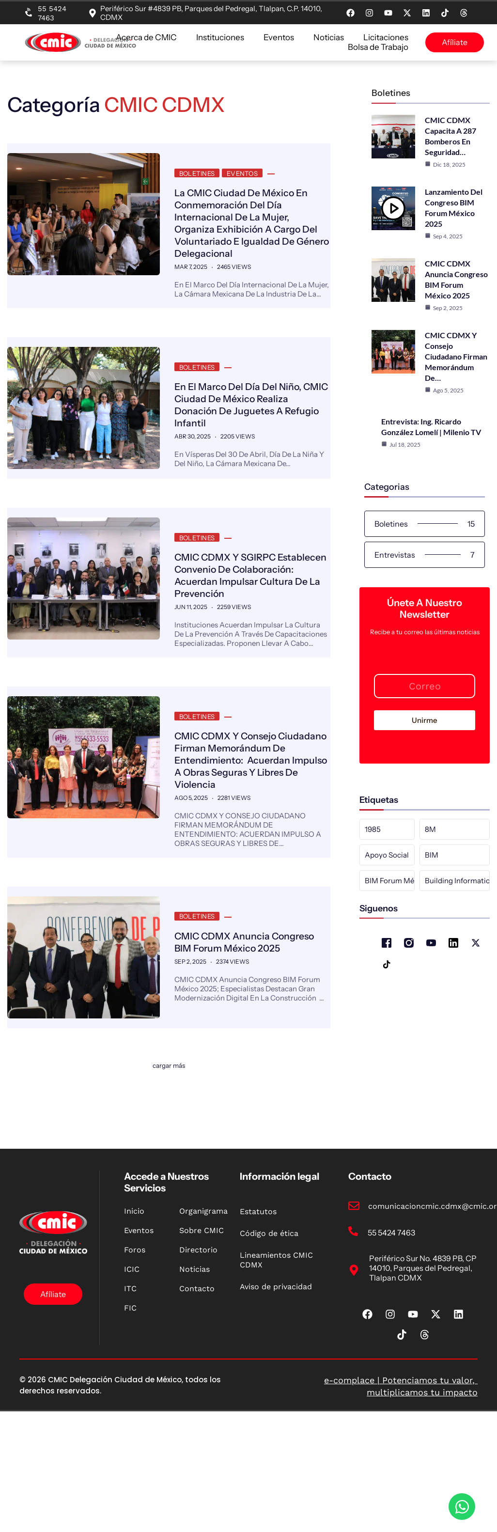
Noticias (328, 37)
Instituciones (220, 37)
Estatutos (258, 1255)
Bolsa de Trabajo (378, 47)
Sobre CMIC (201, 1274)
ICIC (132, 1312)
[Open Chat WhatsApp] (462, 1506)
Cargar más (169, 1103)
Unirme (424, 719)
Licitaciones (385, 37)
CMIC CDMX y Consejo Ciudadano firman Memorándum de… (456, 355)
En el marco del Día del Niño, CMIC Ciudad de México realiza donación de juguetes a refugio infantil (251, 401)
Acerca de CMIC (146, 37)
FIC (130, 1351)
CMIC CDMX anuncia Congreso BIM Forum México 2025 (249, 970)
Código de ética (269, 1277)
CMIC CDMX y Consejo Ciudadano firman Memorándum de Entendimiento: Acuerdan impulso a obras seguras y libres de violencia (237, 783)
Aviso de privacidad (276, 1330)
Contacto (197, 1332)
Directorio (198, 1293)
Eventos (279, 37)
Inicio (134, 1254)
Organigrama (203, 1254)
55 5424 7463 (52, 13)
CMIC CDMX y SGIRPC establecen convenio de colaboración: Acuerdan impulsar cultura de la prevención (231, 587)
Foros (134, 1293)
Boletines (196, 171)
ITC (130, 1332)
